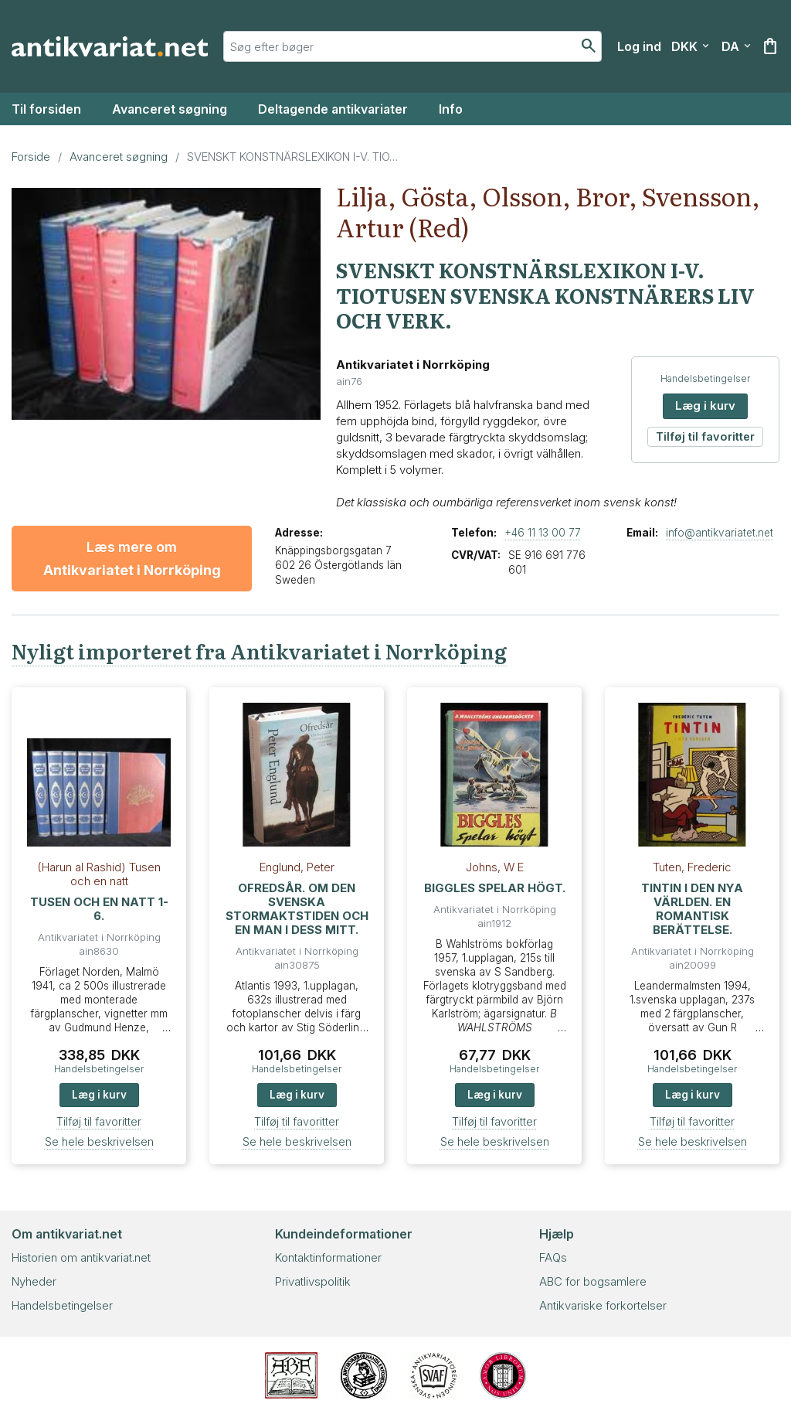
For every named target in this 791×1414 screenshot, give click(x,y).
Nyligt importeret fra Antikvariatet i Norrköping (259, 650)
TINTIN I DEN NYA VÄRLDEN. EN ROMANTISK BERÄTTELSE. (692, 909)
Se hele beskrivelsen (99, 1141)
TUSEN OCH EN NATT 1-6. (99, 908)
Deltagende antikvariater (333, 109)
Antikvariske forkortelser (603, 1305)
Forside (31, 156)
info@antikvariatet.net (719, 532)
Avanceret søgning (169, 109)
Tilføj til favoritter (705, 436)
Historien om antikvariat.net (81, 1257)
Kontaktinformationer (328, 1257)
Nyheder (34, 1281)
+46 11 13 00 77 (542, 532)
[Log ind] (639, 46)
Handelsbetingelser (705, 378)
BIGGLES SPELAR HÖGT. (494, 888)
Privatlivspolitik (313, 1281)
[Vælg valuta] (690, 46)
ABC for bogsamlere (593, 1281)
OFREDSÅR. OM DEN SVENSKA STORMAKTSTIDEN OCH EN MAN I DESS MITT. (297, 909)
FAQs (553, 1257)
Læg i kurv (705, 405)
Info (451, 109)
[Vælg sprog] (736, 46)
